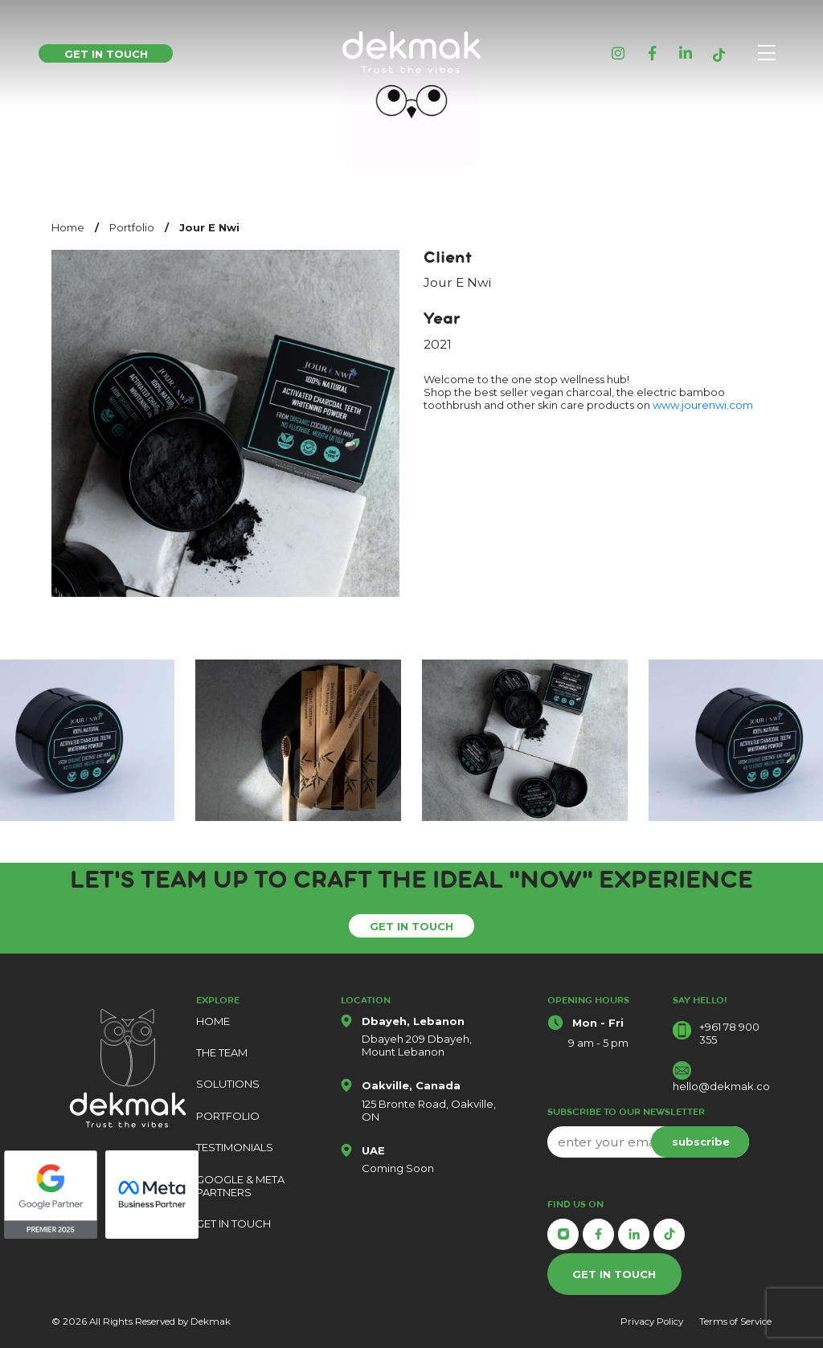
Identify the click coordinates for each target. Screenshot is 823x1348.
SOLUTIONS (228, 1083)
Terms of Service (735, 1321)
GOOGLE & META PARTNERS (240, 1186)
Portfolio (131, 227)
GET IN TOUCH (411, 926)
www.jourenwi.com (703, 404)
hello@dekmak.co (721, 1086)
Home (67, 227)
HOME (213, 1021)
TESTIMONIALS (234, 1147)
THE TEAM (222, 1052)
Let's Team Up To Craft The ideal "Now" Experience (411, 883)
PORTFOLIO (228, 1115)
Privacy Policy (651, 1321)
